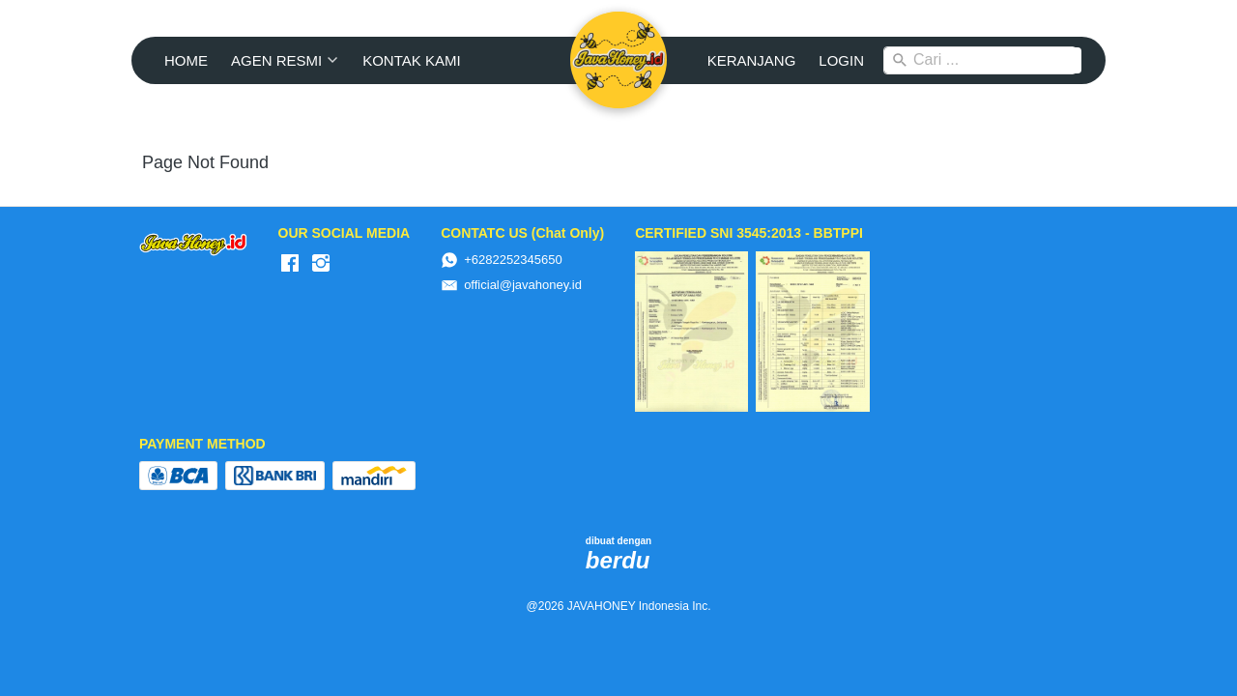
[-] (290, 263)
